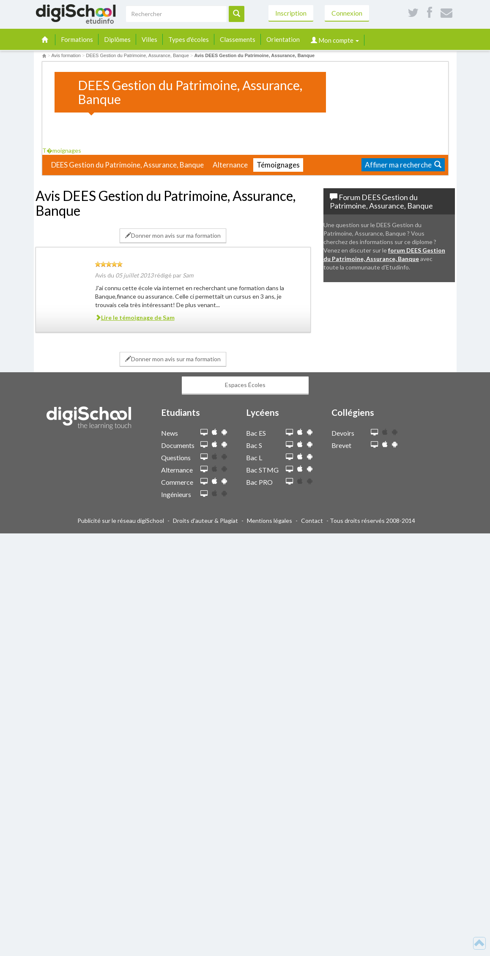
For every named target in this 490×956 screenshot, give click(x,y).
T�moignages (64, 150)
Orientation (283, 39)
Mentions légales (269, 520)
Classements (237, 39)
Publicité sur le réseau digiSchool (120, 520)
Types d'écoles (188, 39)
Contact (312, 520)
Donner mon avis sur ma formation (173, 235)
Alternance (230, 164)
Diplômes (117, 39)
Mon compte (335, 40)
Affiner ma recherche (403, 164)
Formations (77, 39)
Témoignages (278, 164)
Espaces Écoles (245, 384)
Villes (149, 39)
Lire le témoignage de (135, 317)
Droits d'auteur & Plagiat (205, 520)
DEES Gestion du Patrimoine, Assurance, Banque (127, 164)
